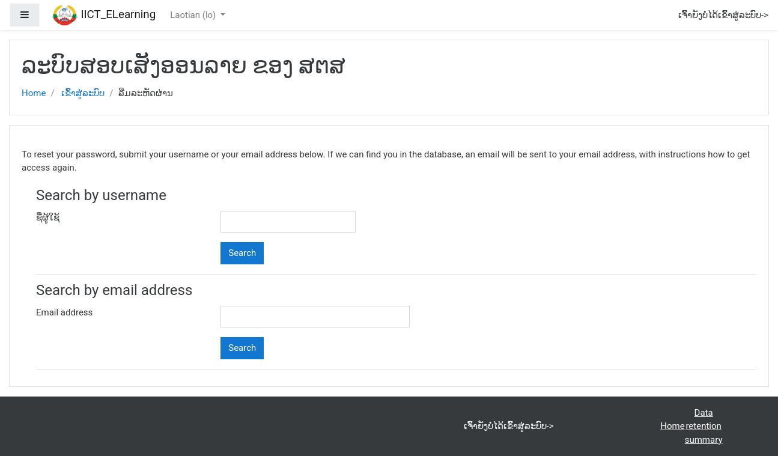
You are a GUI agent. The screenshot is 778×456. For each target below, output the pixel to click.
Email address (64, 312)
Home (34, 93)
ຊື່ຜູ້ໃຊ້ (47, 217)
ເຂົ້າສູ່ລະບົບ (83, 93)
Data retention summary (704, 426)
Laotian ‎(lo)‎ (194, 15)
